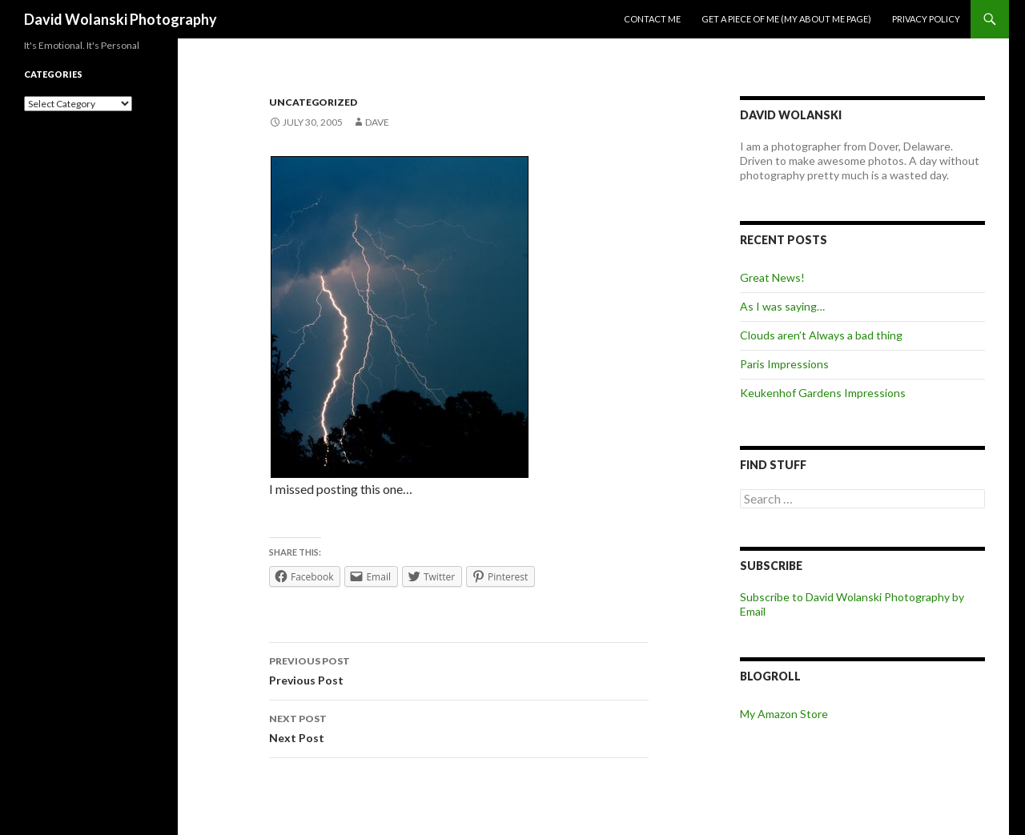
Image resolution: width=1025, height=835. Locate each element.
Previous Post (459, 669)
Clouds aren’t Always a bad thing (821, 335)
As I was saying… (782, 306)
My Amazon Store (784, 714)
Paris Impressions (784, 364)
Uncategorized (313, 102)
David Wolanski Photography (120, 19)
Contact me (652, 19)
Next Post (459, 727)
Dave (377, 122)
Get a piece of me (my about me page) (786, 19)
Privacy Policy (926, 19)
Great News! (772, 277)
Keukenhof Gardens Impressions (823, 392)
